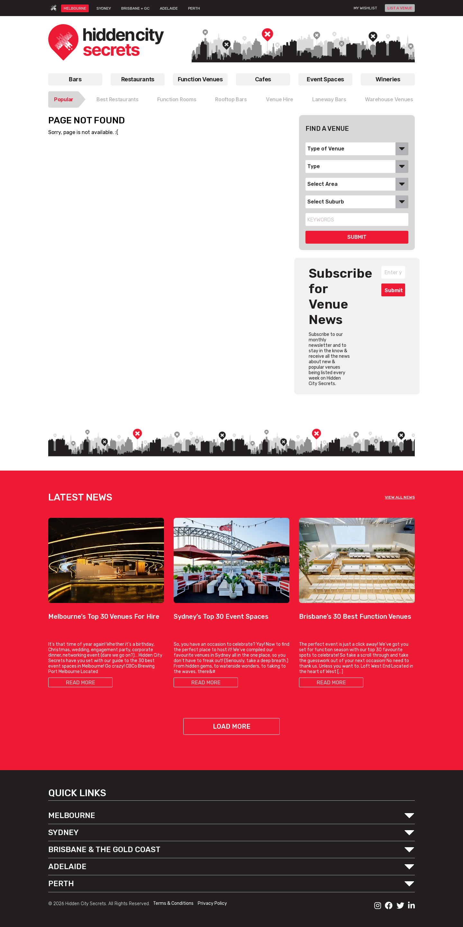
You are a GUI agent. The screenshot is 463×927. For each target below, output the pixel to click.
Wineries (388, 79)
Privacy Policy (212, 903)
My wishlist (365, 8)
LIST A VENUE (399, 8)
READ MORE (80, 683)
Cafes (263, 79)
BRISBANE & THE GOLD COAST (104, 849)
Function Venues (200, 79)
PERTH (194, 8)
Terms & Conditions (174, 903)
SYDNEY (103, 8)
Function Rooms (176, 99)
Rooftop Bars (231, 99)
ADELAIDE (169, 8)
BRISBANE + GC (135, 8)
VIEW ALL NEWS (400, 497)
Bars (75, 79)
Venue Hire (279, 99)
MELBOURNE (75, 8)
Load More (231, 726)
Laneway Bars (329, 99)
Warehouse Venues (389, 99)
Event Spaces (325, 79)
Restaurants (137, 79)
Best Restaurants (117, 99)
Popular (63, 99)
